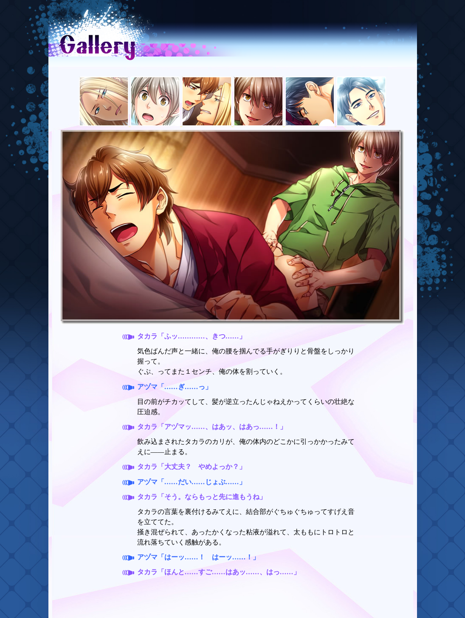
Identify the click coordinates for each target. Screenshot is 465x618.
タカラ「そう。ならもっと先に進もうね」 (201, 496)
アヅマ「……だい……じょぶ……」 (191, 481)
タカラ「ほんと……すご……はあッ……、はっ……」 (218, 572)
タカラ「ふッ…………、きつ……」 (191, 336)
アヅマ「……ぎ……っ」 (174, 386)
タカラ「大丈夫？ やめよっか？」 (191, 466)
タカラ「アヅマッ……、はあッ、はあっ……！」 (212, 426)
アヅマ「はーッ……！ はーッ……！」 (198, 557)
